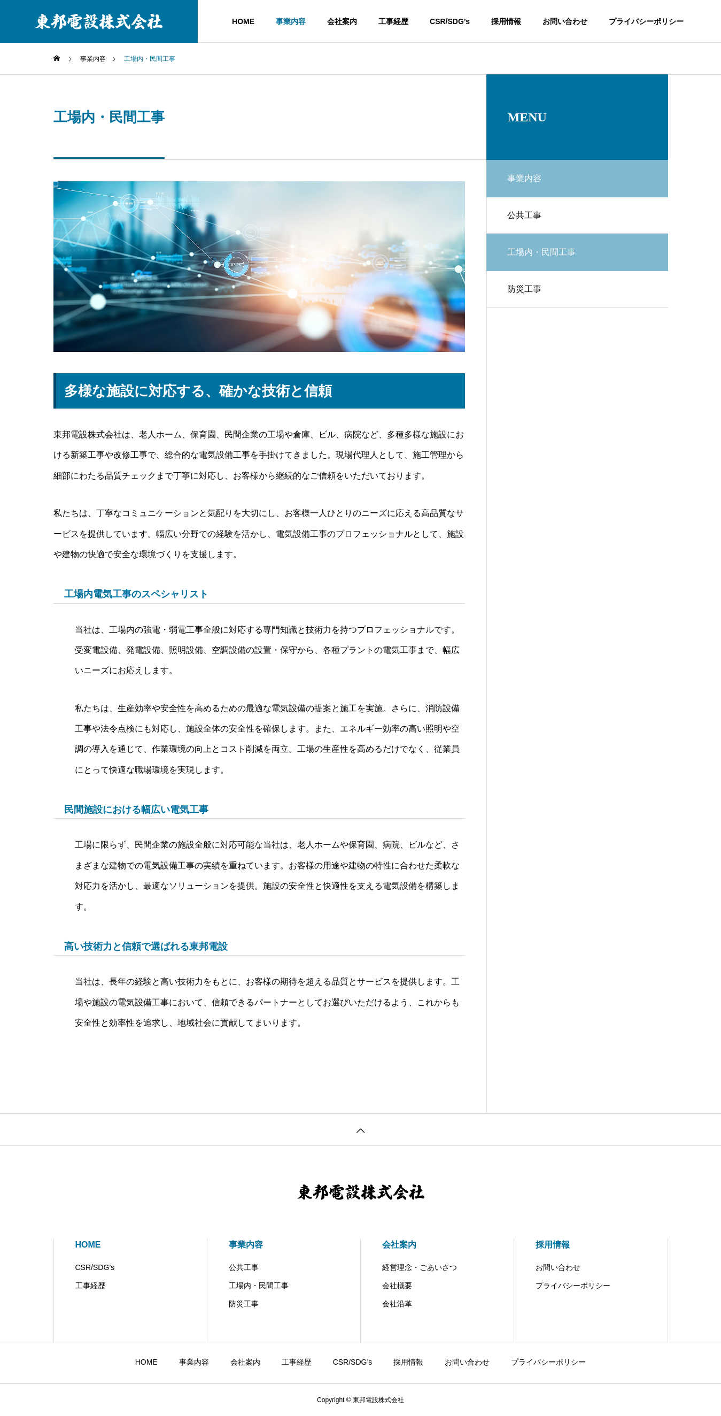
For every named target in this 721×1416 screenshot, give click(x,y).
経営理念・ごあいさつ (419, 1267)
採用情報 (506, 21)
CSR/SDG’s (450, 21)
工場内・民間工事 (259, 1285)
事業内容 (291, 21)
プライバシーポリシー (646, 21)
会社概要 (397, 1285)
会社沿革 (397, 1303)
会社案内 (342, 21)
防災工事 (525, 289)
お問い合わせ (564, 21)
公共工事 (525, 215)
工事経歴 (393, 21)
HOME (243, 21)
